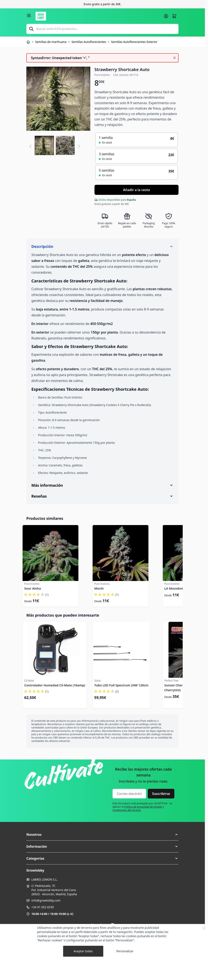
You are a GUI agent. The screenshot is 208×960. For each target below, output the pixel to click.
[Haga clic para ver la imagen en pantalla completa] (58, 99)
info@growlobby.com (45, 900)
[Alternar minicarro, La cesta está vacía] (174, 16)
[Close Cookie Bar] (203, 928)
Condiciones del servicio (126, 810)
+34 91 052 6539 (42, 907)
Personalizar (124, 951)
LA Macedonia (175, 588)
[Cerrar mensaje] (174, 58)
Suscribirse (161, 793)
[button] (102, 834)
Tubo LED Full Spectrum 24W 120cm (121, 685)
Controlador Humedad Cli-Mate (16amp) (54, 685)
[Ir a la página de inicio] (98, 16)
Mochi (99, 588)
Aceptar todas (83, 951)
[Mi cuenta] (165, 16)
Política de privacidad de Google (143, 807)
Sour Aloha (32, 588)
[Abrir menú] (28, 15)
